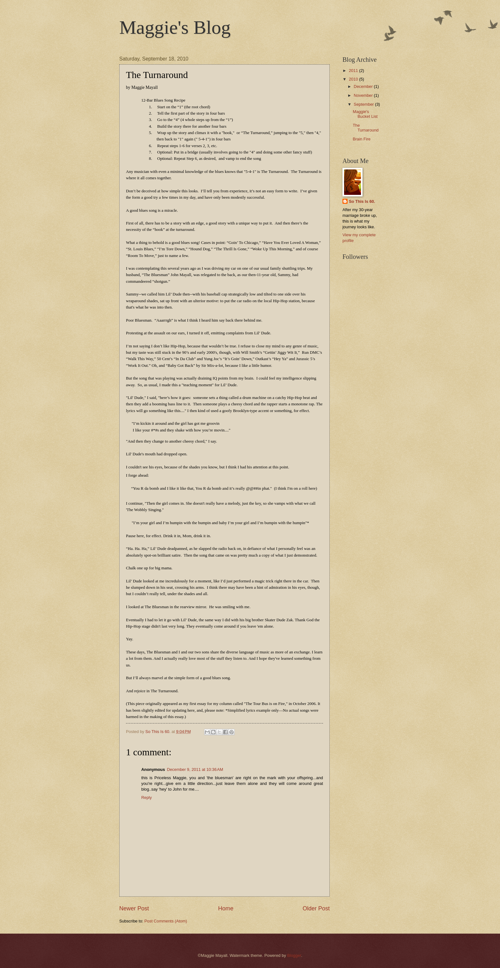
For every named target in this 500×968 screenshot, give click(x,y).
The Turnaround (366, 127)
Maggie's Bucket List (365, 114)
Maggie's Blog (175, 27)
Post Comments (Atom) (165, 921)
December (364, 86)
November (364, 95)
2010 (354, 79)
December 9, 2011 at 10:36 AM (195, 769)
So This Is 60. (362, 201)
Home (225, 908)
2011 (354, 70)
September (364, 104)
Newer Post (134, 908)
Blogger (294, 955)
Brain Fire (362, 139)
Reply (146, 797)
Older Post (316, 908)
